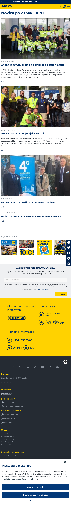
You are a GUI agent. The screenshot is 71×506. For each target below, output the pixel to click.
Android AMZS (9, 419)
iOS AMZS (8, 423)
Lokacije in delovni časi (12, 442)
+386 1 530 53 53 (16, 407)
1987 (13, 403)
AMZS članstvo (9, 436)
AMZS (6, 434)
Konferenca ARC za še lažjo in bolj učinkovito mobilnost (28, 202)
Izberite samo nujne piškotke (35, 495)
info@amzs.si (6, 382)
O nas (4, 429)
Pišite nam (7, 444)
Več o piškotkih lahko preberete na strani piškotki (35, 477)
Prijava (62, 294)
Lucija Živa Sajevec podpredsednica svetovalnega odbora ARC (31, 216)
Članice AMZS (9, 439)
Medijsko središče (10, 456)
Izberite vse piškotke (35, 487)
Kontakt (5, 374)
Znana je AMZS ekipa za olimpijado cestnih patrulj (33, 65)
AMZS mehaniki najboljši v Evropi (22, 133)
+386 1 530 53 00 (11, 415)
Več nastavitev (35, 500)
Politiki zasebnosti (43, 289)
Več (2, 81)
